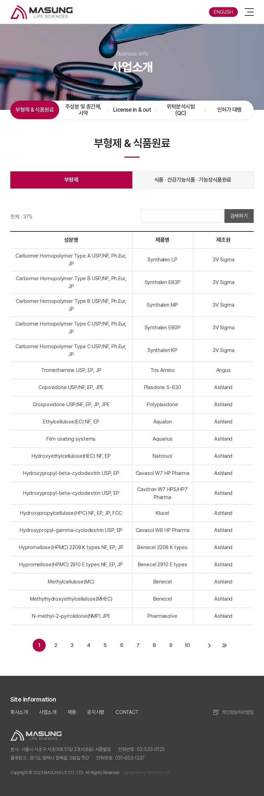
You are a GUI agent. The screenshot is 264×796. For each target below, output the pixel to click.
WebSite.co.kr (158, 772)
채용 (71, 712)
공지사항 (95, 712)
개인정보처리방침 (237, 712)
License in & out (132, 109)
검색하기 (239, 216)
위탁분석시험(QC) (181, 109)
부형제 (71, 180)
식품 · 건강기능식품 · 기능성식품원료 (192, 180)
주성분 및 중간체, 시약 (83, 109)
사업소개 (47, 712)
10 (187, 645)
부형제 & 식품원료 (34, 109)
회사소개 (19, 712)
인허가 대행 (229, 109)
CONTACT (127, 712)
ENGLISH (223, 12)
